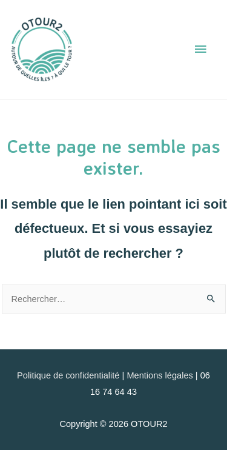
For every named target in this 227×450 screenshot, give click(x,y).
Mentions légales (159, 375)
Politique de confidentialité (68, 375)
